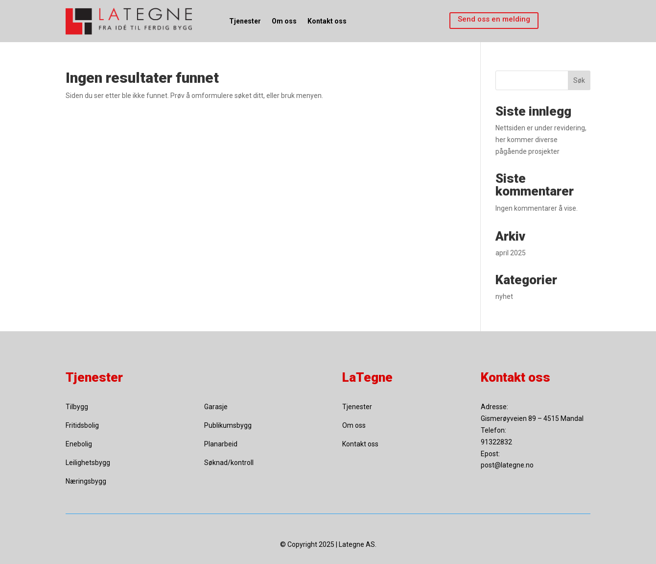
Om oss (284, 21)
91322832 (496, 442)
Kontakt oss (327, 21)
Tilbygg (77, 407)
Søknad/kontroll (229, 462)
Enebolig (79, 444)
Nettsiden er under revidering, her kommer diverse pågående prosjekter (540, 139)
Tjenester (245, 21)
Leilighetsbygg (88, 462)
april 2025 (510, 253)
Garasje (216, 407)
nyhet (504, 296)
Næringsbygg (86, 481)
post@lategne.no (507, 465)
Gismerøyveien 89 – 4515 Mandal (532, 418)
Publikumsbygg (228, 425)
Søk (579, 80)
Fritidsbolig (82, 425)
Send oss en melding (494, 19)
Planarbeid (220, 444)
